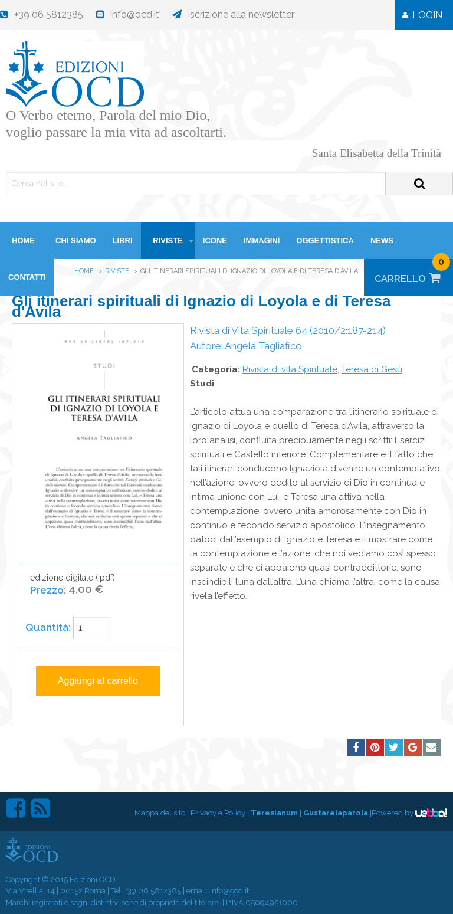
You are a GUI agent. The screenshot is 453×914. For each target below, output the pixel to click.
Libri (123, 240)
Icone (215, 240)
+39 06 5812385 (152, 890)
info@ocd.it (229, 890)
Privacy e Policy (218, 812)
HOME (23, 240)
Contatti (27, 277)
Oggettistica (325, 240)
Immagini (262, 240)
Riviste (168, 240)
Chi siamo (75, 240)
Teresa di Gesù (372, 369)
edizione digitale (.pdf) (72, 590)
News (381, 240)
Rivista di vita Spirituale (289, 369)
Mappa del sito (159, 812)
